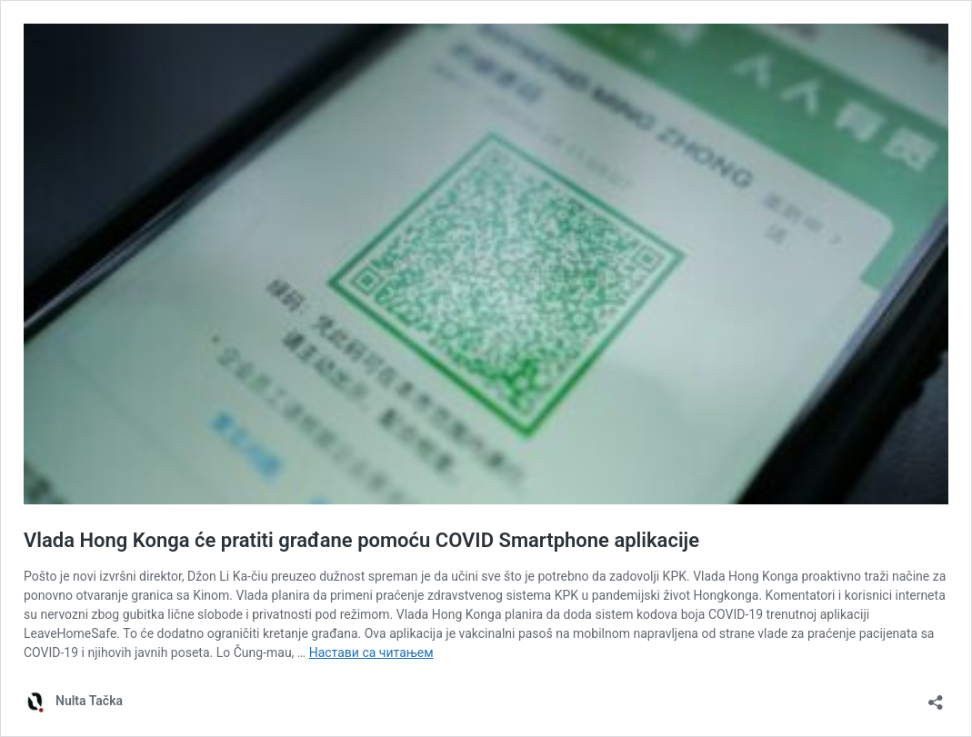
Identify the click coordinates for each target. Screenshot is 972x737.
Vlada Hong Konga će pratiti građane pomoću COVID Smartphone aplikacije (361, 540)
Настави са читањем (371, 652)
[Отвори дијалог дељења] (935, 696)
